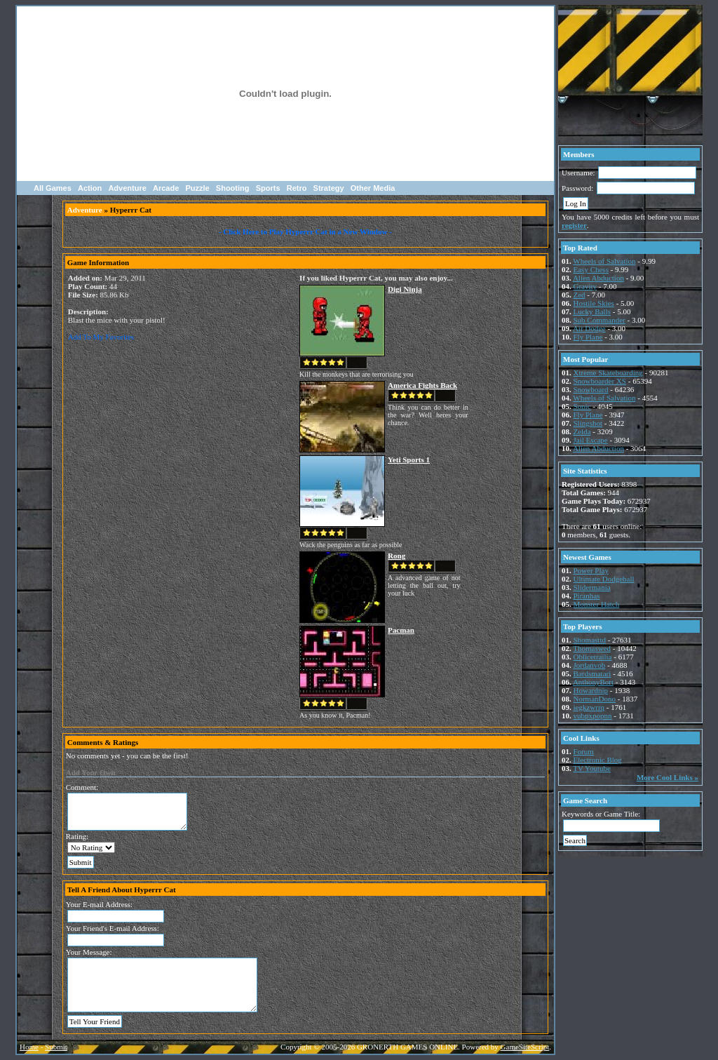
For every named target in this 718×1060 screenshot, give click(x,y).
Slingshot (588, 423)
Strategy (328, 188)
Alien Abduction (598, 278)
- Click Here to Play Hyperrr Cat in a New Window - (305, 231)
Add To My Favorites (101, 337)
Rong (396, 555)
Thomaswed (592, 648)
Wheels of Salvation (604, 261)
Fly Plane (588, 337)
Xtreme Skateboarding (608, 372)
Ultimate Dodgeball (604, 579)
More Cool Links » (667, 777)
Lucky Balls (592, 311)
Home (29, 1046)
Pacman (401, 630)
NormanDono (595, 699)
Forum (584, 751)
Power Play (591, 570)
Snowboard (591, 389)
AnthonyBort (593, 682)
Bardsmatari (592, 673)
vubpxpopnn (593, 715)
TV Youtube (592, 768)
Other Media (373, 188)
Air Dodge (589, 328)
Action (90, 188)
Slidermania (592, 587)
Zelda (582, 431)
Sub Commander (599, 320)
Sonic (582, 406)
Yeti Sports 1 (409, 459)
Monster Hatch (597, 604)
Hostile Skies (594, 303)
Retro (297, 188)
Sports (268, 188)
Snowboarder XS (600, 381)
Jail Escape (591, 440)
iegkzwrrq (589, 707)
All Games (53, 188)
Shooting (233, 188)
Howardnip (591, 690)
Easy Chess (591, 269)
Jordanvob (590, 665)
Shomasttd (590, 640)
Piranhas (587, 595)
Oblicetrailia (593, 656)
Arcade (166, 188)
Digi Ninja (405, 289)
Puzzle (197, 188)
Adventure (127, 188)
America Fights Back (422, 385)
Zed (579, 294)
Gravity (585, 286)
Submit (56, 1046)
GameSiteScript (525, 1046)
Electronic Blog (598, 760)
